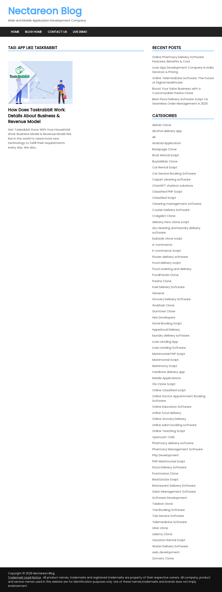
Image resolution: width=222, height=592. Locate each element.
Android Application (166, 143)
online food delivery (166, 413)
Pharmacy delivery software (173, 443)
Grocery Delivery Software (171, 299)
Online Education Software (171, 407)
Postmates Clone (165, 473)
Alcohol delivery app (167, 131)
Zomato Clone (163, 558)
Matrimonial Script (165, 360)
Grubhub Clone (163, 305)
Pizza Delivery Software (169, 467)
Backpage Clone (164, 149)
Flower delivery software (170, 257)
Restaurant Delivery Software (174, 485)
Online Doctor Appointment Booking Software (178, 398)
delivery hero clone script (170, 222)
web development (166, 552)
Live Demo (80, 32)
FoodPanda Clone (165, 275)
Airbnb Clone (161, 125)
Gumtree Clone (163, 311)
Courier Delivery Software (171, 210)
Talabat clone (162, 504)
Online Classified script (169, 390)
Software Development (169, 498)
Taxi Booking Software (168, 510)
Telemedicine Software (169, 522)
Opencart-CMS (163, 437)
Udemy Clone (162, 534)
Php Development (165, 455)
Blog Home (33, 32)
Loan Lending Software (169, 347)
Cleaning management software (176, 204)
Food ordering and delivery (171, 269)
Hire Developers (163, 317)
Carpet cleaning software (171, 179)
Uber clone (160, 528)
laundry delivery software (170, 335)
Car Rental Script (164, 167)
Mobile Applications (166, 378)
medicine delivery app (168, 372)
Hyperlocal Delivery (166, 329)
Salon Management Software (174, 491)
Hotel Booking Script (167, 323)
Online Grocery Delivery (169, 419)
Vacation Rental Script (168, 540)
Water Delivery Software (170, 546)
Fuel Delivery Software (168, 287)
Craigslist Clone (163, 216)
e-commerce (162, 245)
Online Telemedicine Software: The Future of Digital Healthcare (183, 80)
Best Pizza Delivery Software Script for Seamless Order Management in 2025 (180, 101)
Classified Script (164, 198)
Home (15, 32)
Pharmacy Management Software (177, 449)
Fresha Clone (162, 281)
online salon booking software (174, 425)
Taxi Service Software (168, 516)
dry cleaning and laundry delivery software (176, 230)
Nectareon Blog (45, 11)
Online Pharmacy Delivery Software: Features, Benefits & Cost (178, 59)
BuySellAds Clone (164, 161)
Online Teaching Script (168, 431)
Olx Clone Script (163, 384)
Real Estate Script (165, 479)
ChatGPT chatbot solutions (172, 185)
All (153, 137)
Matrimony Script (164, 366)
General (158, 293)
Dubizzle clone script (167, 238)
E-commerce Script (166, 250)
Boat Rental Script (165, 155)
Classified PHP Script (167, 191)
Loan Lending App (165, 342)
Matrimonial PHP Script (168, 354)
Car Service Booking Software (174, 173)
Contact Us (57, 32)
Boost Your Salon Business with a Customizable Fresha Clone (176, 90)
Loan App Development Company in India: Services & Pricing (183, 69)
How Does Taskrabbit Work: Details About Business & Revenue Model (36, 115)
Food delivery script (166, 263)
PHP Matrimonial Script (168, 461)
